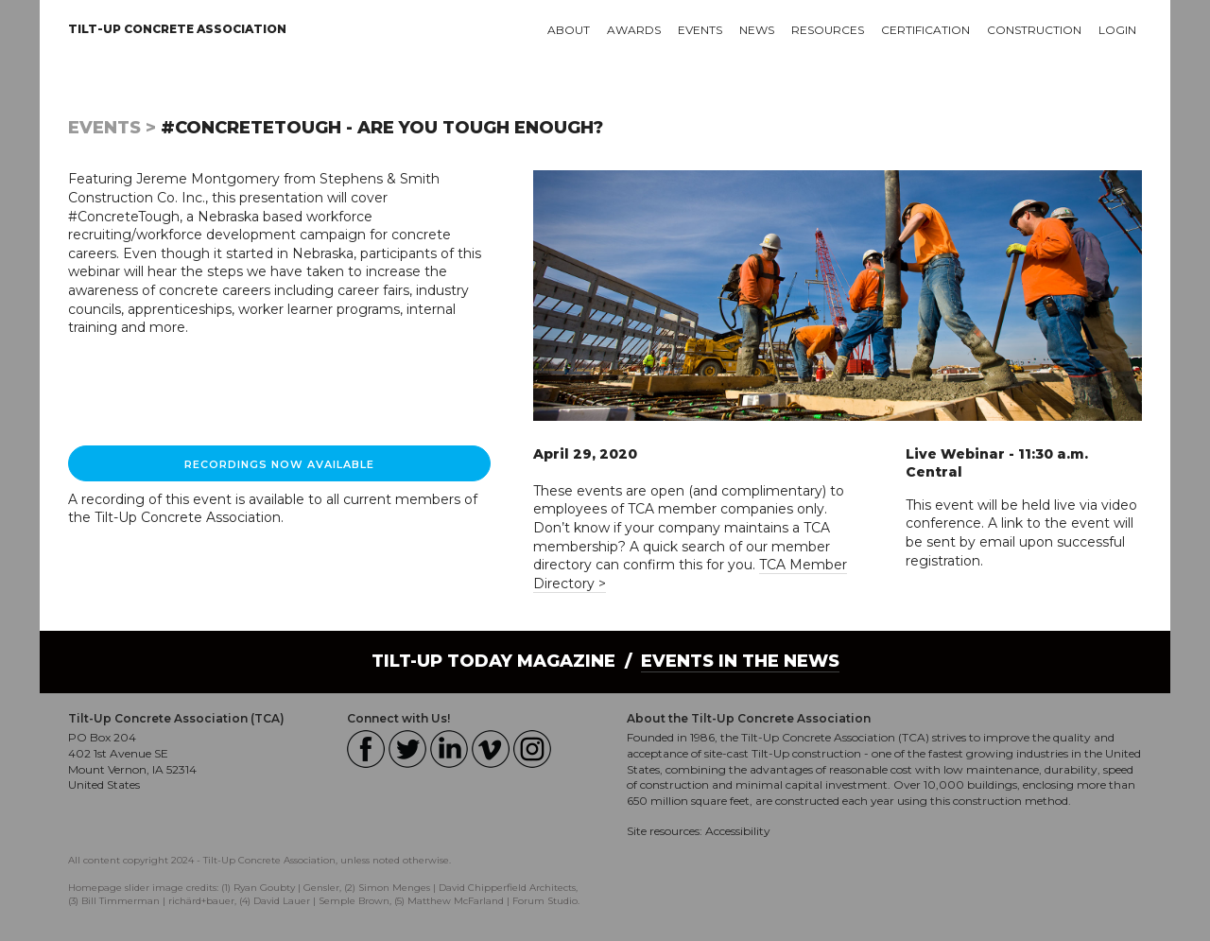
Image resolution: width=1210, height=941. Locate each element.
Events (700, 30)
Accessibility (737, 831)
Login (1117, 30)
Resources (827, 30)
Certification (925, 30)
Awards (634, 30)
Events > (112, 127)
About (568, 30)
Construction (1034, 30)
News (756, 30)
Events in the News (740, 661)
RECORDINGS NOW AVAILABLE (279, 464)
